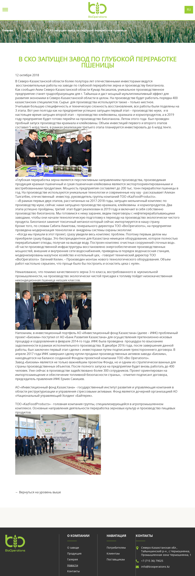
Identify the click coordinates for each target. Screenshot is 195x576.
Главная (7, 30)
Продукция (74, 553)
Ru (189, 9)
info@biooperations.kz (155, 566)
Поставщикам (116, 559)
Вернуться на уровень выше (40, 492)
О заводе (73, 547)
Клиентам (113, 553)
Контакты (73, 571)
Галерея (72, 559)
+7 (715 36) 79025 (152, 561)
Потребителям (116, 547)
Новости (29, 30)
